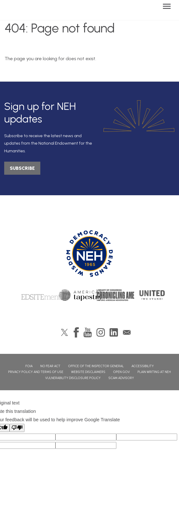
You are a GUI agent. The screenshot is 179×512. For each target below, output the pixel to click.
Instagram (100, 332)
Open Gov (121, 372)
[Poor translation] (17, 428)
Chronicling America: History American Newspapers (120, 295)
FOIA (29, 366)
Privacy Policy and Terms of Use (35, 372)
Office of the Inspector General (96, 366)
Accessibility (142, 366)
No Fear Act (50, 366)
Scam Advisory (121, 378)
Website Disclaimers (88, 372)
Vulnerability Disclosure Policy (73, 378)
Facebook (76, 332)
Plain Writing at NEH (154, 372)
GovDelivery (127, 332)
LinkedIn (114, 332)
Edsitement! (41, 295)
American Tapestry (80, 295)
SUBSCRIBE (22, 168)
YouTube (87, 332)
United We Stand (151, 295)
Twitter (64, 332)
